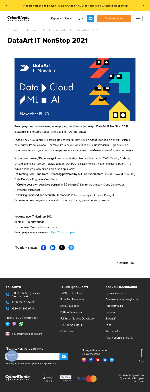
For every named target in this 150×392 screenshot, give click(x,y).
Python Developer (71, 312)
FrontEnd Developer (72, 299)
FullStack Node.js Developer (77, 318)
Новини (110, 312)
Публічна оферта (116, 293)
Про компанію (114, 305)
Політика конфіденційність (122, 299)
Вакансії (111, 318)
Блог (108, 325)
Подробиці (121, 5)
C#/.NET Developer (72, 293)
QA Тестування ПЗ (71, 325)
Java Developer (69, 305)
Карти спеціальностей (119, 337)
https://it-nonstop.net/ (63, 232)
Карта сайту (113, 331)
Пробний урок (114, 18)
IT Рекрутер (67, 331)
